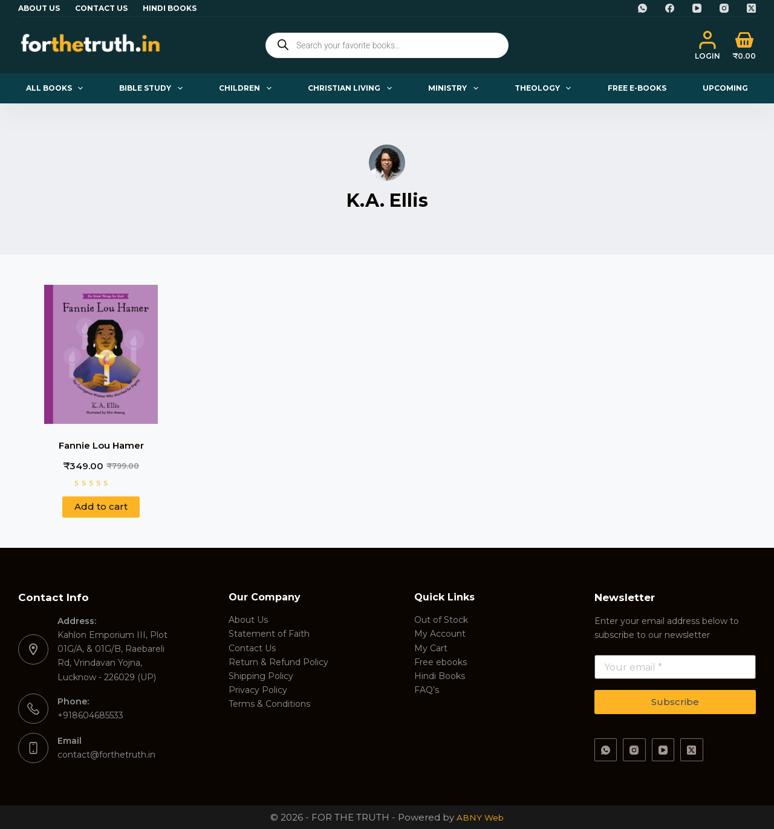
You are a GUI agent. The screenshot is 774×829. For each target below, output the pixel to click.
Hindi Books (170, 8)
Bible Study (153, 88)
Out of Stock (441, 619)
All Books (57, 88)
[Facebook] (669, 8)
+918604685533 (90, 715)
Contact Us (101, 8)
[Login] (707, 45)
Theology (545, 88)
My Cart (430, 648)
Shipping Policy (261, 676)
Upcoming (725, 88)
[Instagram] (724, 8)
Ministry (455, 88)
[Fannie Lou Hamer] (101, 354)
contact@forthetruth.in (106, 754)
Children (247, 88)
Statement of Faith (269, 633)
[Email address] (675, 667)
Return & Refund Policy (278, 662)
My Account (440, 633)
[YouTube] (696, 8)
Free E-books (637, 88)
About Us (39, 8)
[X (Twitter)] (751, 8)
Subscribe (675, 701)
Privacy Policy (258, 689)
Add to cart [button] (101, 506)
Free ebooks (440, 662)
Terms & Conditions (269, 703)
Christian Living (352, 88)
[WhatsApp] (642, 8)
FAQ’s (426, 689)
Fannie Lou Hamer (101, 445)
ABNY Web (480, 817)
